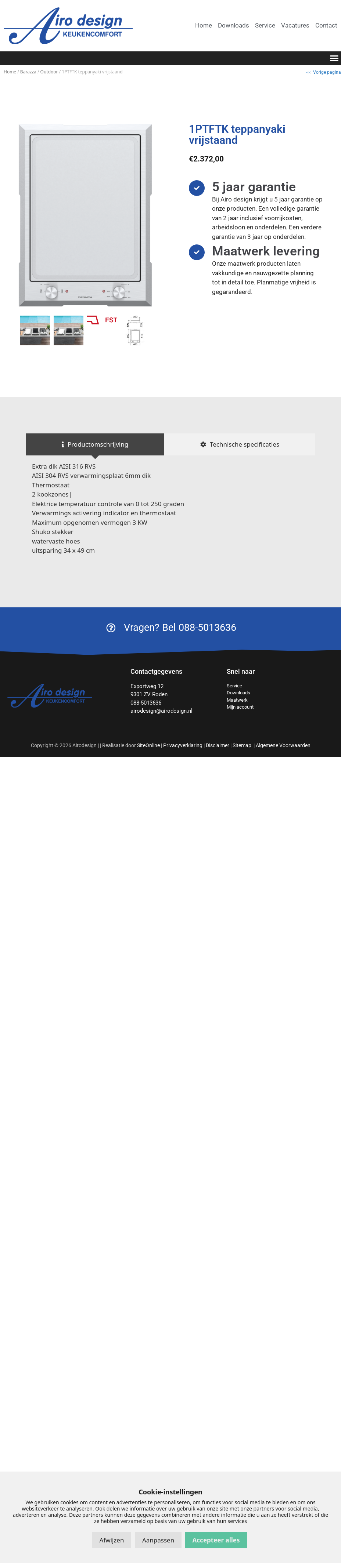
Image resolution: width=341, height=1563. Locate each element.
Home (10, 72)
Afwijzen (112, 1540)
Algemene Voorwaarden (283, 745)
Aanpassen (158, 1540)
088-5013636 (145, 702)
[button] (334, 58)
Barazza (28, 72)
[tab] (95, 444)
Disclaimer (217, 745)
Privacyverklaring (182, 745)
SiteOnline (148, 745)
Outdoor (49, 72)
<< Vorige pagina (323, 72)
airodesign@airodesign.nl (161, 711)
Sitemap (242, 745)
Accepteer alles (216, 1540)
